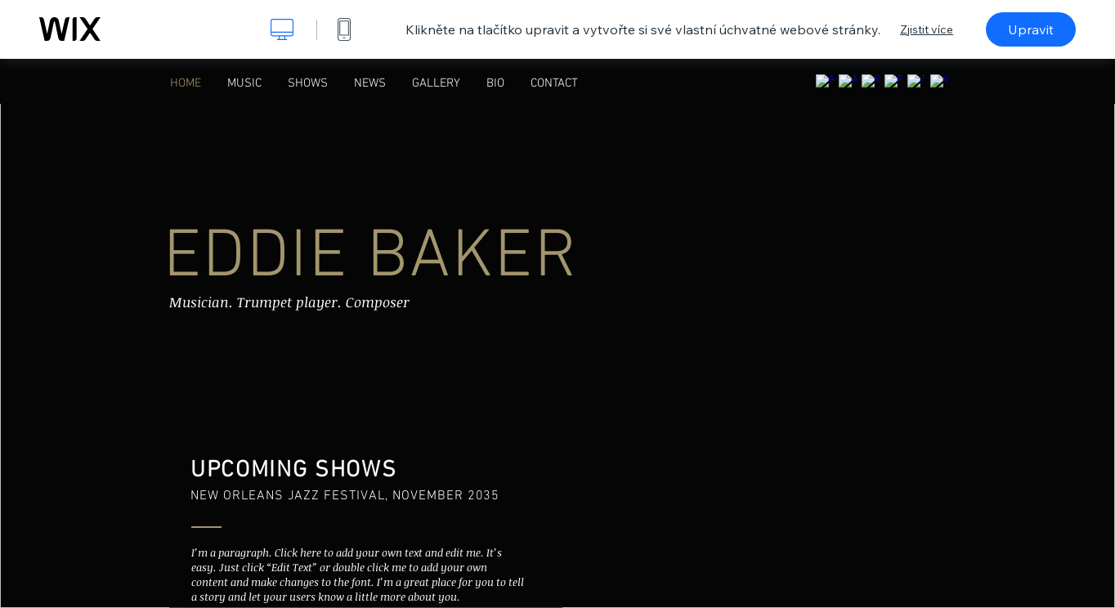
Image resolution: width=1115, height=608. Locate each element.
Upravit (1031, 29)
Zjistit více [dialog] (926, 29)
